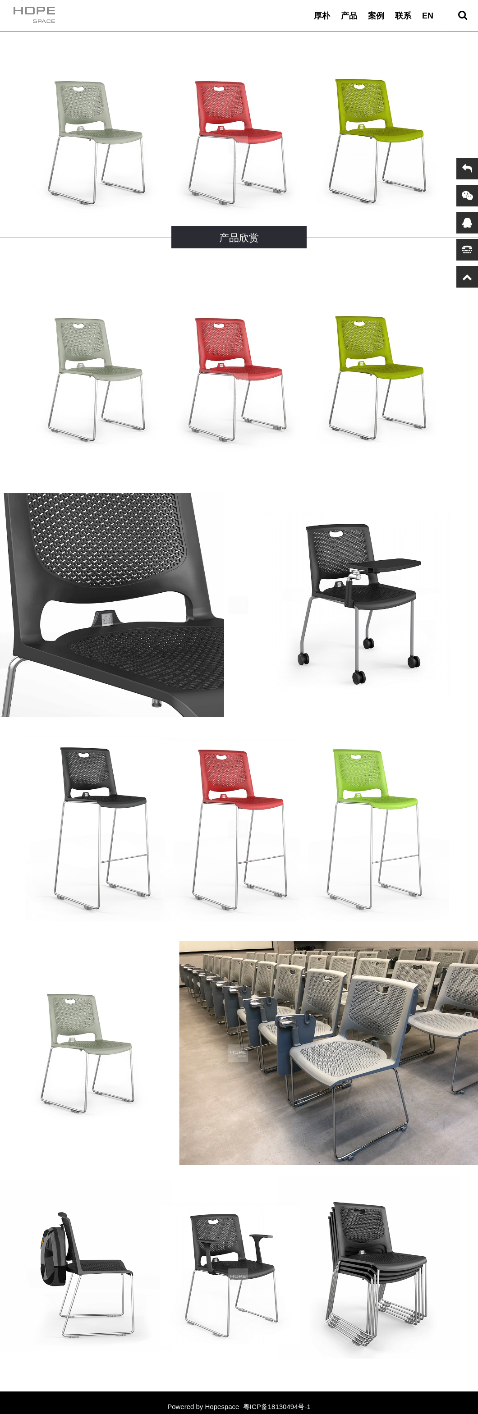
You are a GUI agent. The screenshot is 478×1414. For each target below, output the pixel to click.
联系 (403, 15)
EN (427, 15)
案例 (376, 15)
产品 (349, 15)
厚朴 (322, 15)
